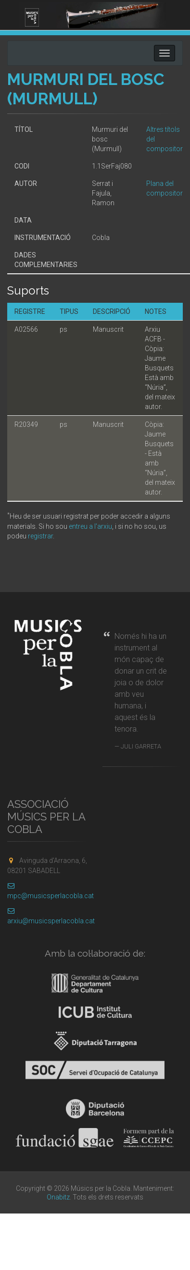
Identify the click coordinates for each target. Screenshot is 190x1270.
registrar (40, 536)
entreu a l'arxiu (90, 526)
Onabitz (58, 1197)
